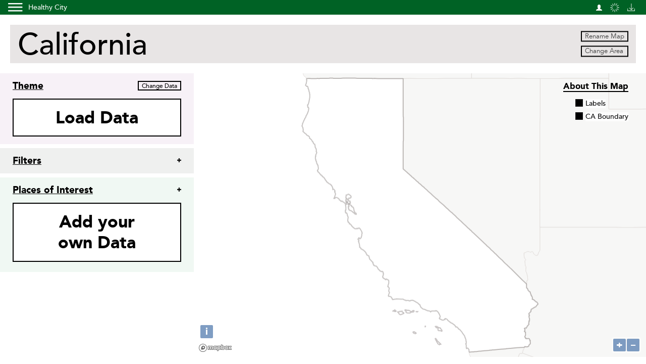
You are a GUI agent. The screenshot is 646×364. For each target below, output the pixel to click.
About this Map (595, 86)
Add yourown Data (97, 232)
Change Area (604, 52)
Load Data (97, 117)
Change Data (159, 86)
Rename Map (604, 36)
